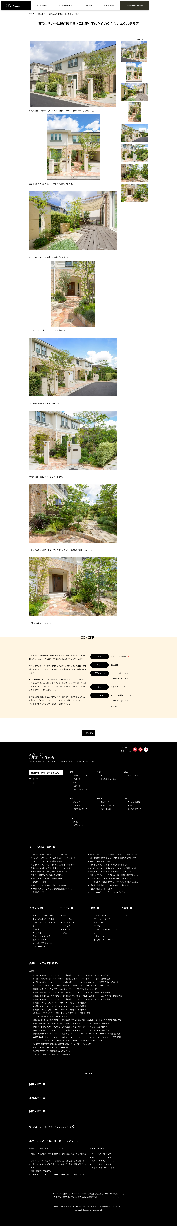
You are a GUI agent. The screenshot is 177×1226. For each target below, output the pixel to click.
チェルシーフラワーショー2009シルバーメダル (51, 1047)
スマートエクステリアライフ (103, 1161)
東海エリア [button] (37, 1098)
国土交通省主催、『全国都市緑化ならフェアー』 (52, 1051)
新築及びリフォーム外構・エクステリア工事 (46, 1148)
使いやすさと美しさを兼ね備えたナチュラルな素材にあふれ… (114, 868)
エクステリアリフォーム (42, 943)
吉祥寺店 (76, 786)
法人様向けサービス (66, 6)
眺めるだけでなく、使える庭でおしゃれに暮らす (109, 865)
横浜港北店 (105, 802)
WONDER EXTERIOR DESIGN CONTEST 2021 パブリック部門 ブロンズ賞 (62, 1044)
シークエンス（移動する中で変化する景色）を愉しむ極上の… (114, 882)
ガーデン (97, 926)
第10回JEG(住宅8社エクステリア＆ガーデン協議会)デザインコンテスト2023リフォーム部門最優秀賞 (71, 992)
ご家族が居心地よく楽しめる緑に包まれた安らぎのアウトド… (114, 878)
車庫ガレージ (99, 936)
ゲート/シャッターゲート (103, 919)
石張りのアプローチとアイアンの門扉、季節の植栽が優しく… (114, 875)
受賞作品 (36, 929)
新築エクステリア (39, 940)
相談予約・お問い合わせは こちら (46, 773)
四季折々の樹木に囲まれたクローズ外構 (46, 878)
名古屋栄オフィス (80, 809)
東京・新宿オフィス (81, 789)
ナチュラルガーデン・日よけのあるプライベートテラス (111, 892)
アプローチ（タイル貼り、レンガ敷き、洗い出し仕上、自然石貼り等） (58, 1161)
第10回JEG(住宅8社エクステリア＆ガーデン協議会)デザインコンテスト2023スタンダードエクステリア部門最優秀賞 (77, 996)
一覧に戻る (88, 733)
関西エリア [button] (37, 1111)
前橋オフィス (133, 776)
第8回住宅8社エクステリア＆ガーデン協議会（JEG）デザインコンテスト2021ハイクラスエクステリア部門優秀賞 (76, 1034)
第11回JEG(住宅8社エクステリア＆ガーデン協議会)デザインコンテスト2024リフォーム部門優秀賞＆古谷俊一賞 (75, 982)
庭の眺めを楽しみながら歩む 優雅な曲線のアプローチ (52, 889)
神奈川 (99, 799)
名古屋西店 (77, 805)
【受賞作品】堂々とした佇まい (102, 889)
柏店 (102, 776)
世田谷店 (76, 779)
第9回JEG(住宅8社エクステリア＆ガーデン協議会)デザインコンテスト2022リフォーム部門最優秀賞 (71, 1023)
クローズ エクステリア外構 (43, 919)
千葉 (99, 772)
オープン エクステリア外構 (43, 916)
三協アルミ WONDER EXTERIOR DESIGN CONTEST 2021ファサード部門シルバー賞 (68, 1041)
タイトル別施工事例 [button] (42, 847)
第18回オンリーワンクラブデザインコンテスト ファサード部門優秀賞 (60, 1010)
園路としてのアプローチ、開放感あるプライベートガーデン (54, 865)
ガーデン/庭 (98, 922)
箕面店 (76, 822)
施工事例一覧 (42, 6)
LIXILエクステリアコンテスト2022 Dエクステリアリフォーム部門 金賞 (61, 1013)
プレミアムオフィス (81, 776)
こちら (129, 656)
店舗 (126, 916)
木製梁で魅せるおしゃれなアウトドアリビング (49, 872)
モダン (65, 916)
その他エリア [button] (52, 1126)
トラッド (66, 926)
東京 (71, 772)
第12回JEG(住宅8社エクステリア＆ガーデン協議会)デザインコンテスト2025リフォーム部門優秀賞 (70, 975)
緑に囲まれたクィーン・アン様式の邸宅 (46, 861)
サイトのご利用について (114, 1194)
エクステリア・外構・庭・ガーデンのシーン (53, 1141)
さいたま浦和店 (134, 802)
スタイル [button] (36, 908)
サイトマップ (34, 779)
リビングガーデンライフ (101, 1154)
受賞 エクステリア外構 (41, 936)
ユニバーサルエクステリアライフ (105, 1164)
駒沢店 (76, 782)
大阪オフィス (78, 825)
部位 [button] (94, 908)
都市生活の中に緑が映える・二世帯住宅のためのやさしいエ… (114, 858)
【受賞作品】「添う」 (39, 892)
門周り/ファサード (101, 916)
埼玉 (126, 799)
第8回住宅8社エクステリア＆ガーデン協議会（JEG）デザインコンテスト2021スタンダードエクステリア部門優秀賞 (77, 1037)
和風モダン (67, 929)
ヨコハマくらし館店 (108, 805)
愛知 (71, 799)
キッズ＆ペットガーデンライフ (104, 1168)
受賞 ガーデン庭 (39, 947)
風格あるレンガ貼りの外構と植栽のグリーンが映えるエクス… (55, 868)
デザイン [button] (66, 908)
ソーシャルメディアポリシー (110, 1197)
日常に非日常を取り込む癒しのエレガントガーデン (50, 854)
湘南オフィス (106, 809)
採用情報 (88, 6)
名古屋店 (76, 802)
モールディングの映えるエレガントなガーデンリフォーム (53, 858)
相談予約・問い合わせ (134, 6)
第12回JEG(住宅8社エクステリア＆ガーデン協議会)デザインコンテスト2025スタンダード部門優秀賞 (71, 979)
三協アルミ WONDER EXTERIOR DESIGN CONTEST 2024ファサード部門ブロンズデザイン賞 (71, 986)
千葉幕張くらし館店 (108, 779)
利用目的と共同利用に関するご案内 (67, 1197)
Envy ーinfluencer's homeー (100, 861)
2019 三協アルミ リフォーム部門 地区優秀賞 (52, 1054)
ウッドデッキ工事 (97, 1148)
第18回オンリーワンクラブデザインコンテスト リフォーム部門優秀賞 (60, 1006)
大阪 (71, 818)
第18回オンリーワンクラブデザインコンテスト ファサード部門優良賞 (60, 1003)
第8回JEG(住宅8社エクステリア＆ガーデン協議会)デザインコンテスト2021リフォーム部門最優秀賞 (71, 1030)
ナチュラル (67, 919)
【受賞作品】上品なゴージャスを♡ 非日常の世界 (110, 885)
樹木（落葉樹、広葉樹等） (41, 1171)
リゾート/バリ (68, 922)
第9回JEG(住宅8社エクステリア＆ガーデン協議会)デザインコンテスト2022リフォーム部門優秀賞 (70, 1027)
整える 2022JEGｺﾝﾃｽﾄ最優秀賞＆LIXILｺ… (47, 875)
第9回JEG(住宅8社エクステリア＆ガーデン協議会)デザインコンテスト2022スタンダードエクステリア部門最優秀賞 (77, 1020)
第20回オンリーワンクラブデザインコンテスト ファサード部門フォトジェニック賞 (65, 989)
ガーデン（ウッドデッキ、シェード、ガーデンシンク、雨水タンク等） (58, 1175)
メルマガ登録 (109, 6)
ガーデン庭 (37, 933)
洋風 (65, 933)
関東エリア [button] (37, 1084)
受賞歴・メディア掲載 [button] (43, 963)
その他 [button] (126, 908)
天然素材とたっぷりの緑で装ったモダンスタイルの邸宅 (111, 872)
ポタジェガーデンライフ (101, 1157)
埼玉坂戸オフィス (134, 809)
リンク (31, 783)
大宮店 (130, 805)
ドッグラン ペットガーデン (104, 940)
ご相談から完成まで (95, 1194)
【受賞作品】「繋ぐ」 (39, 882)
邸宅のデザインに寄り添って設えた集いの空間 (49, 885)
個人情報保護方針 (90, 1197)
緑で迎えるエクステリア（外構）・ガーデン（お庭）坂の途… (114, 854)
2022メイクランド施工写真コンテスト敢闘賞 (50, 1017)
